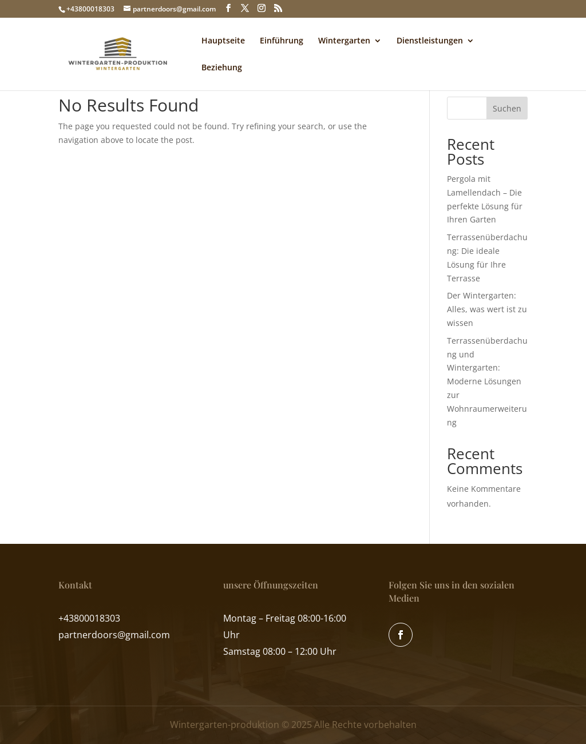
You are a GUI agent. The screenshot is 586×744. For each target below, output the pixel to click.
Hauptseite (223, 41)
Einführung (281, 41)
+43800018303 (90, 9)
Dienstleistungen (430, 41)
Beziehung (221, 68)
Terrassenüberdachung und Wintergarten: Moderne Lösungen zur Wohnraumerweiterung (487, 381)
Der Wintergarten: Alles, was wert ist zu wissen (487, 309)
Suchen (507, 108)
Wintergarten (344, 41)
